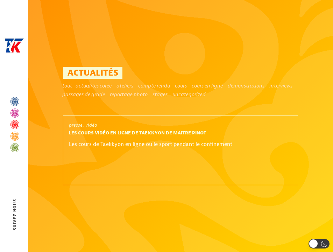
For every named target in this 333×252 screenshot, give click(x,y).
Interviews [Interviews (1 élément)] (280, 86)
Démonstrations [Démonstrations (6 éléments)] (246, 86)
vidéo (91, 125)
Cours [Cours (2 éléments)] (181, 86)
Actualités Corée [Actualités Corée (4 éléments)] (94, 86)
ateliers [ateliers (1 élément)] (124, 86)
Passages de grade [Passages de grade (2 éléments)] (83, 94)
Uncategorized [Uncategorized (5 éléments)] (189, 94)
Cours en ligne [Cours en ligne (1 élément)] (207, 86)
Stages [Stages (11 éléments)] (160, 94)
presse (76, 125)
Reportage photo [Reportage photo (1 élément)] (129, 94)
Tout (67, 86)
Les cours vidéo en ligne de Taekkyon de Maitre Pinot (137, 133)
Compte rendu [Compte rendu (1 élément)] (154, 86)
